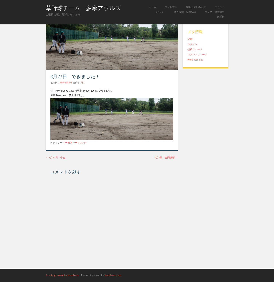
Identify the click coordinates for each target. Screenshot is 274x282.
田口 (83, 82)
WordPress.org (195, 59)
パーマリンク (79, 142)
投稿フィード (194, 49)
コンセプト (171, 7)
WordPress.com (112, 275)
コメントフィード (197, 54)
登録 (189, 39)
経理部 (221, 16)
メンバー (160, 11)
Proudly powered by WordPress (62, 275)
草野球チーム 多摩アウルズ (83, 8)
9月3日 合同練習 (166, 157)
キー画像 (67, 142)
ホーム (152, 7)
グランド (220, 7)
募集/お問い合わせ (196, 7)
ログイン (192, 44)
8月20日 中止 (55, 157)
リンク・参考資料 (215, 11)
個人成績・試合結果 (185, 11)
